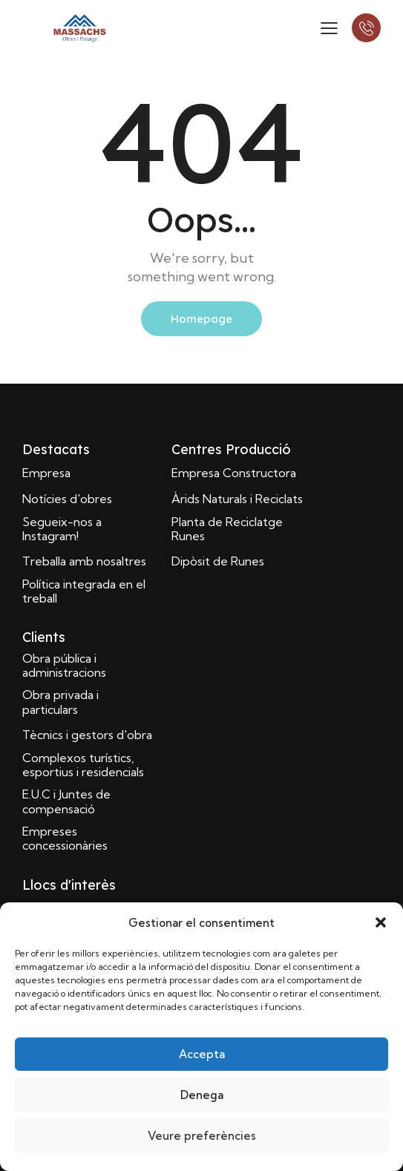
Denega (201, 1095)
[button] (380, 922)
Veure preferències (202, 1136)
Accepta (202, 1054)
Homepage (201, 319)
